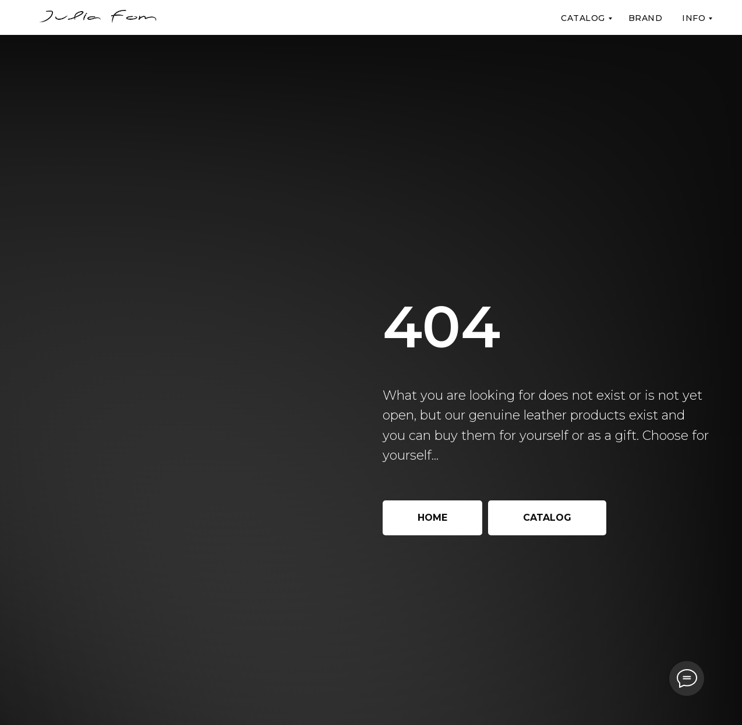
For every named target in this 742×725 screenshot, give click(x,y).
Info (693, 18)
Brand (645, 18)
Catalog (583, 18)
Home (432, 517)
